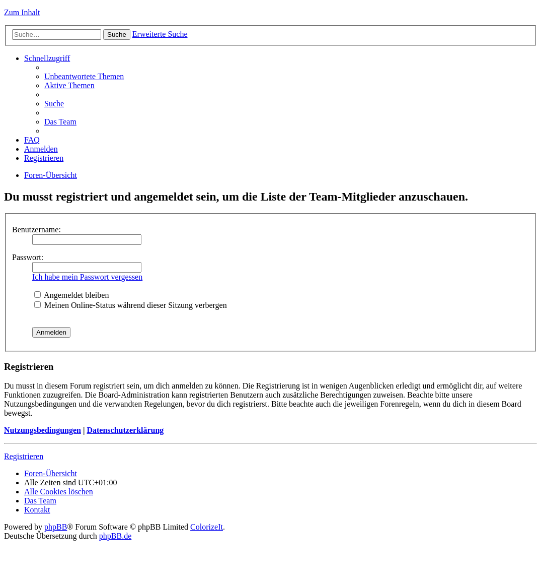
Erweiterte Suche (160, 34)
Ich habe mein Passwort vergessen (87, 277)
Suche (116, 34)
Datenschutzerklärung (125, 430)
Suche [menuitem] (54, 103)
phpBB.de (115, 536)
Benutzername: (36, 229)
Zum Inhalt (22, 12)
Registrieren (23, 456)
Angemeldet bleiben (71, 295)
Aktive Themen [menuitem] (69, 85)
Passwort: (27, 257)
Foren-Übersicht (50, 175)
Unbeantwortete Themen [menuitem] (84, 76)
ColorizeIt (206, 527)
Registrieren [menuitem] (43, 158)
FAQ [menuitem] (32, 140)
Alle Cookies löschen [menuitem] (58, 491)
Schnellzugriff (47, 58)
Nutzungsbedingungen (42, 430)
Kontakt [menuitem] (37, 509)
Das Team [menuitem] (60, 121)
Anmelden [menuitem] (41, 149)
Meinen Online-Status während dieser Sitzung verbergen (130, 305)
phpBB (55, 527)
